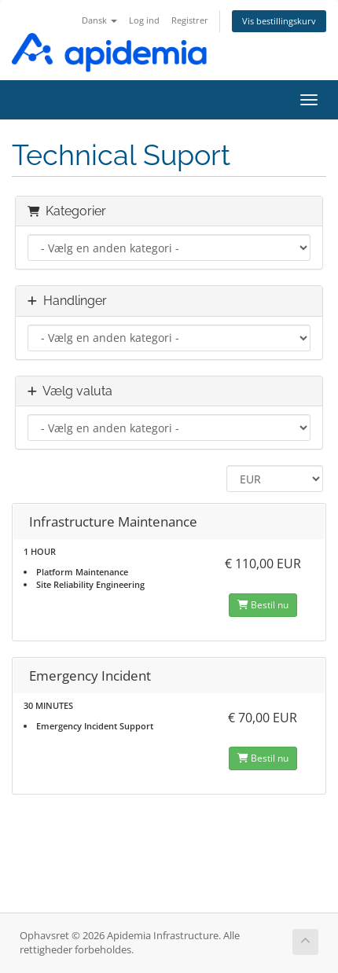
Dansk (99, 20)
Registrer (189, 20)
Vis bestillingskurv (279, 21)
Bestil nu (262, 604)
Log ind (144, 20)
